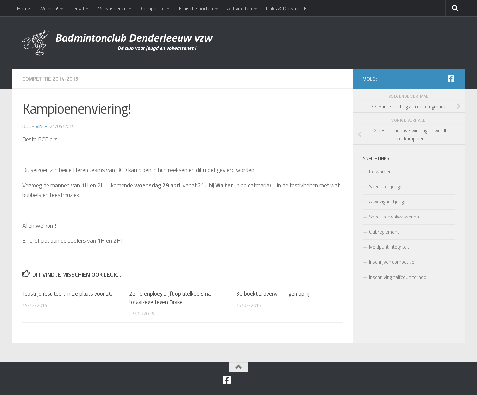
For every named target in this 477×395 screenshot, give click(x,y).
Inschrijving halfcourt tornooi (398, 277)
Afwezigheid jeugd (387, 201)
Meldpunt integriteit (389, 247)
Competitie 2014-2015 (50, 79)
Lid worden (380, 171)
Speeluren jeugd (385, 186)
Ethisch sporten (196, 8)
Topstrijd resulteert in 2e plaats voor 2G (67, 293)
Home (23, 8)
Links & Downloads (287, 8)
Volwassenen (112, 8)
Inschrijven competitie (391, 262)
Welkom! (48, 8)
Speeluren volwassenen (394, 216)
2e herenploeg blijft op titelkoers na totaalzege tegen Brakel (170, 297)
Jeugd (78, 8)
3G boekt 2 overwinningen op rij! (273, 293)
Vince (41, 126)
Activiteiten (239, 8)
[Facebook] (451, 78)
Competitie (153, 8)
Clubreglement (384, 232)
